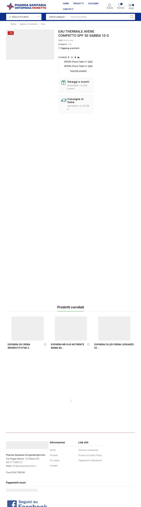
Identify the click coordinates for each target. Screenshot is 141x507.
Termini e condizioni (88, 428)
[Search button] (132, 17)
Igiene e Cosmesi (28, 24)
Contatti (68, 9)
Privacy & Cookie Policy (90, 434)
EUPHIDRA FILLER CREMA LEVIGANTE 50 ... (113, 325)
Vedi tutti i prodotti (122, 47)
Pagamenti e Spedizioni (90, 439)
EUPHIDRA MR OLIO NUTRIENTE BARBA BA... (67, 325)
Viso (43, 24)
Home (66, 3)
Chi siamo (93, 3)
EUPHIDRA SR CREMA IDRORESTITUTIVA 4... (19, 325)
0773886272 (16, 441)
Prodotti (78, 3)
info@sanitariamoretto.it (24, 444)
